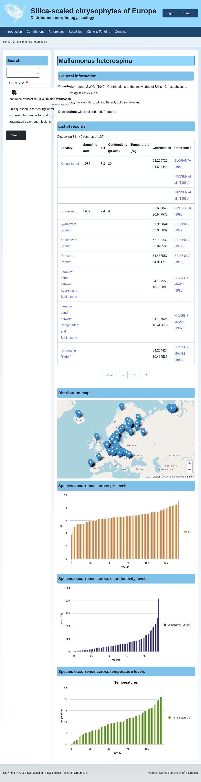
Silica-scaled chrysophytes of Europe (93, 11)
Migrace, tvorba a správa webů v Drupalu (173, 772)
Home (6, 41)
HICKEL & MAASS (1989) (181, 284)
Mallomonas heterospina (95, 60)
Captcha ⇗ (60, 104)
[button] (143, 433)
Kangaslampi (70, 163)
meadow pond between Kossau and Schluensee (69, 284)
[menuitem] (171, 13)
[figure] (126, 532)
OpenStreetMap (172, 476)
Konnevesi (68, 211)
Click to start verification (55, 99)
